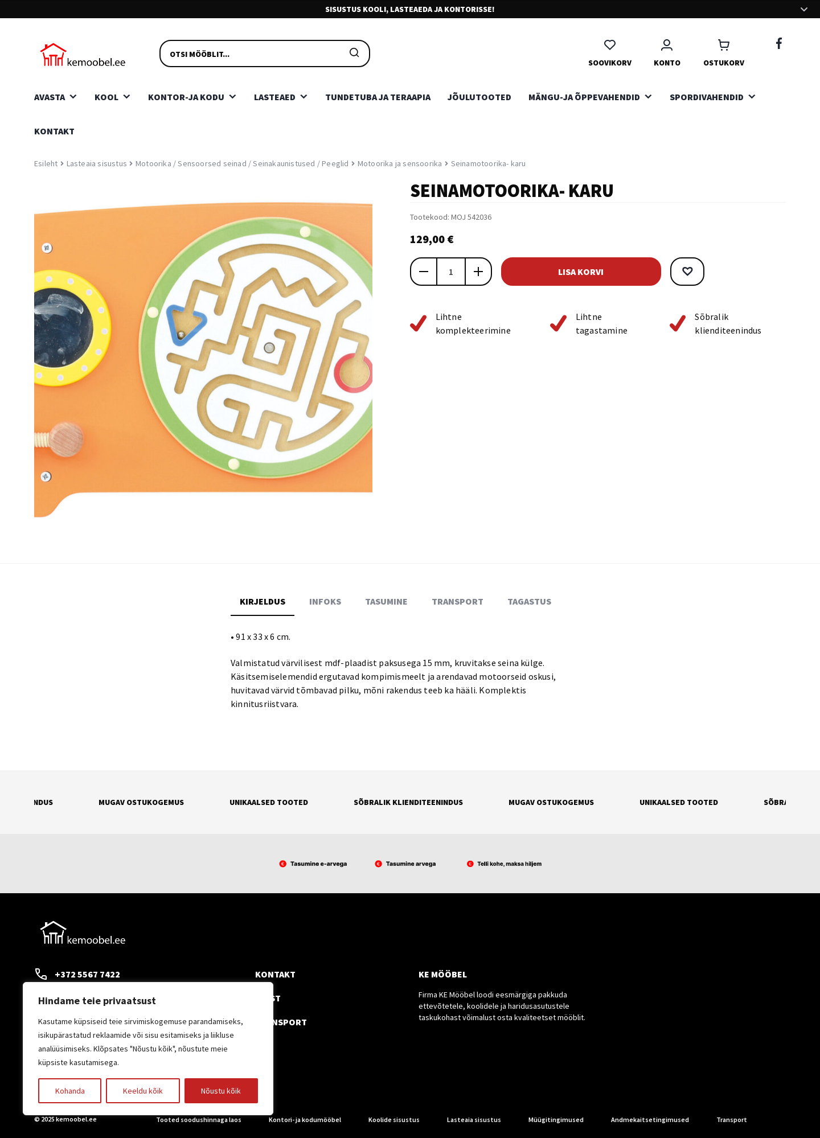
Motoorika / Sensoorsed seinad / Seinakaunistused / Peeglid (242, 163)
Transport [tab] (457, 601)
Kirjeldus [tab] (262, 601)
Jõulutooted (479, 96)
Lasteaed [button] (275, 96)
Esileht (46, 163)
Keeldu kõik (143, 1091)
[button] (675, 271)
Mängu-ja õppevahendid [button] (584, 96)
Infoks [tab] (325, 601)
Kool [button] (106, 96)
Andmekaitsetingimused (650, 1119)
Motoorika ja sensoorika (400, 163)
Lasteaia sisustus (97, 163)
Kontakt (54, 131)
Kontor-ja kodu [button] (186, 96)
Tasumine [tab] (386, 601)
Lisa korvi (575, 271)
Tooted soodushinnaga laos (198, 1119)
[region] (148, 1048)
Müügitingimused (556, 1119)
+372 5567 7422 (77, 974)
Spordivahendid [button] (707, 96)
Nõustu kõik (221, 1091)
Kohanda (70, 1091)
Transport (281, 1022)
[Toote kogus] (451, 271)
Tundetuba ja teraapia (377, 96)
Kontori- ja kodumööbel (305, 1119)
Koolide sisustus (394, 1119)
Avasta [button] (49, 96)
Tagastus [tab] (529, 601)
